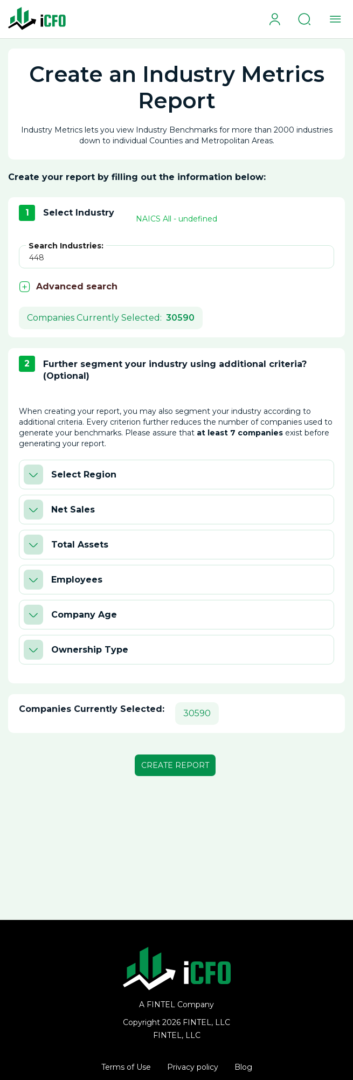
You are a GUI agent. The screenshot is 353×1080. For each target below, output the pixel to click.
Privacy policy (192, 1067)
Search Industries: (66, 246)
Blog (243, 1067)
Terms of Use (126, 1067)
